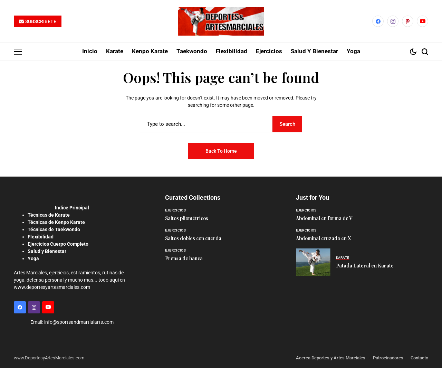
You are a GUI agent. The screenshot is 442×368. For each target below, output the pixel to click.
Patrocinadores (388, 357)
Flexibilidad (41, 236)
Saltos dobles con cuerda (193, 238)
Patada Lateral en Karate (365, 265)
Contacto (419, 357)
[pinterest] (407, 21)
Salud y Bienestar (47, 251)
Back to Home (221, 150)
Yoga (33, 258)
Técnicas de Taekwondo (54, 229)
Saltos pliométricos (186, 218)
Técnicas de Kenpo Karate (56, 222)
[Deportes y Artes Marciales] (221, 21)
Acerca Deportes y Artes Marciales (330, 357)
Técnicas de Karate (49, 214)
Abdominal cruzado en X (323, 238)
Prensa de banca (184, 258)
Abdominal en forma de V (324, 218)
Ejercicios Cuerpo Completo (58, 243)
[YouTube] (422, 21)
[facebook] (378, 21)
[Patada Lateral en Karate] (313, 262)
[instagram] (392, 21)
